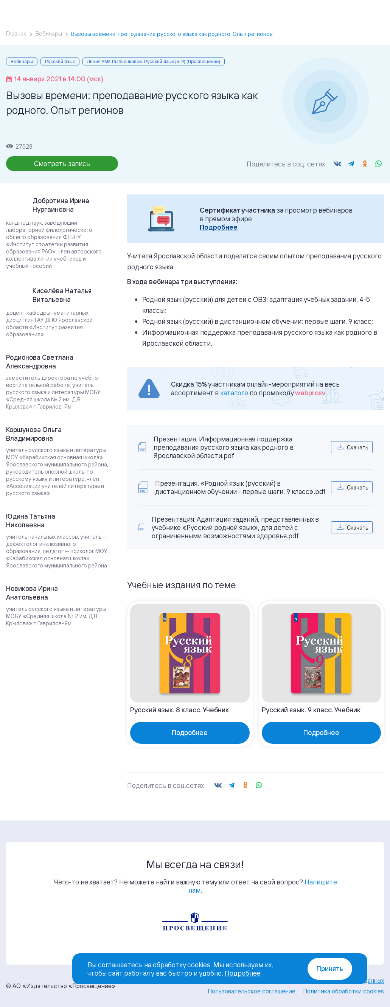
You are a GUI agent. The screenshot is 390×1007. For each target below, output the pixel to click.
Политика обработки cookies (343, 991)
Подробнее (219, 227)
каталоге (234, 393)
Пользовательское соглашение (251, 991)
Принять (330, 968)
